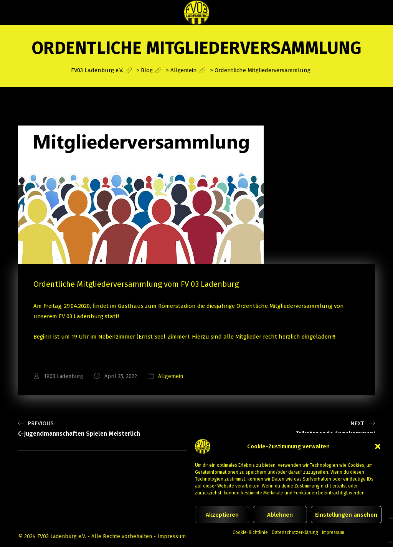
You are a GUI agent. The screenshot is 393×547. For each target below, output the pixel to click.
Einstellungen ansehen (346, 514)
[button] (377, 446)
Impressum (333, 532)
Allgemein (170, 376)
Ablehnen (280, 514)
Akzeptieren (222, 514)
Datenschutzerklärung (295, 532)
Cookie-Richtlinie (250, 532)
